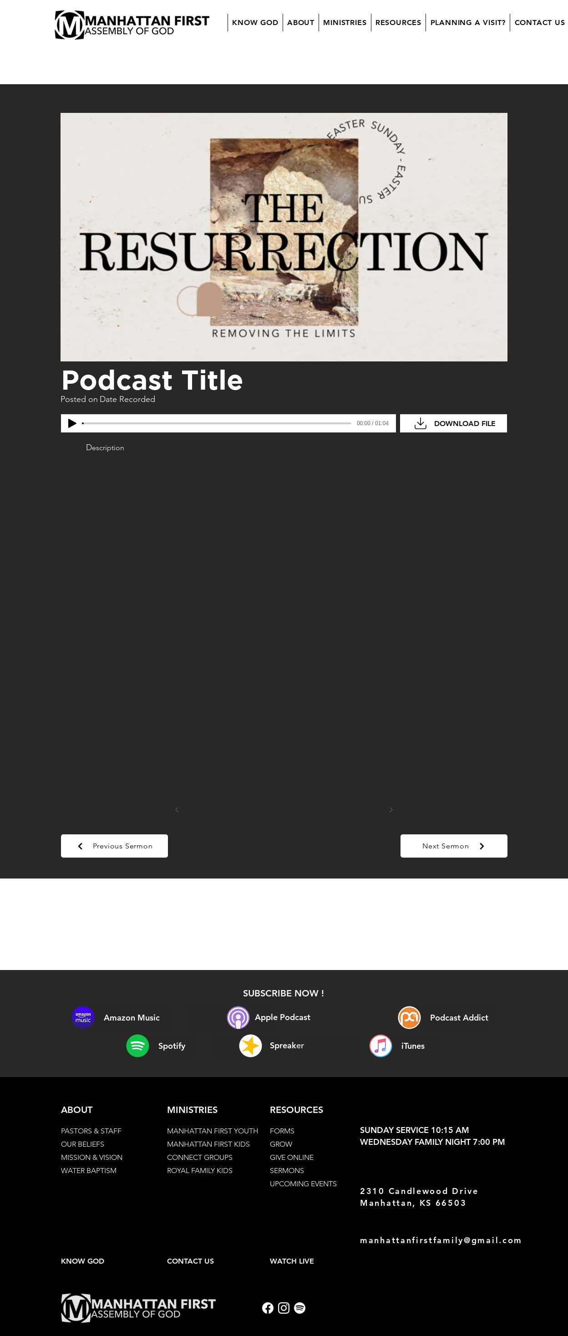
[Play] (72, 423)
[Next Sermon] (454, 846)
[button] (301, 22)
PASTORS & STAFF (91, 1131)
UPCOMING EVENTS (303, 1183)
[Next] (391, 810)
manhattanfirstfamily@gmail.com (441, 1240)
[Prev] (177, 810)
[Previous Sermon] (114, 846)
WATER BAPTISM (89, 1170)
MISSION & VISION (91, 1157)
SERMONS (287, 1170)
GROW (281, 1144)
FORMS (282, 1131)
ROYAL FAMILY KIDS (200, 1170)
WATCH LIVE (292, 1261)
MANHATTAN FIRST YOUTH (213, 1131)
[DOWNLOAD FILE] (453, 423)
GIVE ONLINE (292, 1157)
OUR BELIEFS (82, 1144)
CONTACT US (190, 1261)
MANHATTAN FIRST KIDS (208, 1144)
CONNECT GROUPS (200, 1157)
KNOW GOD (82, 1261)
